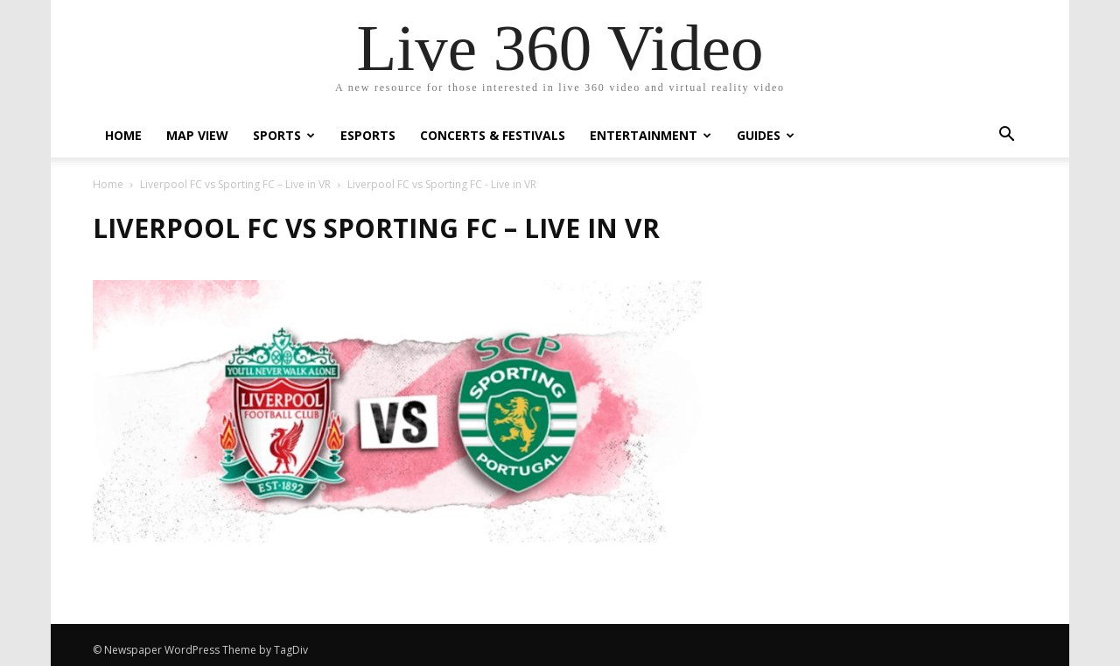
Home (123, 135)
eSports (368, 135)
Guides (765, 135)
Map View (197, 135)
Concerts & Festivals (492, 135)
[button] (1006, 136)
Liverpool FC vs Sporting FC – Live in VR (235, 184)
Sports (284, 135)
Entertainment (650, 135)
